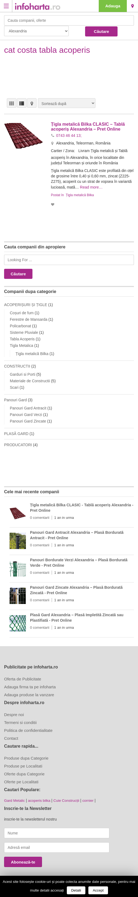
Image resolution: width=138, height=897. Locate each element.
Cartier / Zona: (63, 150)
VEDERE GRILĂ (11, 103)
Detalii (76, 890)
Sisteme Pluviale (24, 331)
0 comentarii (39, 517)
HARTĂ (32, 103)
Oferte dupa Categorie (24, 773)
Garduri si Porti (22, 373)
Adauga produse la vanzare (29, 694)
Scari (14, 386)
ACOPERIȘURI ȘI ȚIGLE (25, 304)
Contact (11, 737)
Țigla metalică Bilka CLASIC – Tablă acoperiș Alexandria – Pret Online (88, 126)
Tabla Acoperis (22, 338)
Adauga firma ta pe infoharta (30, 686)
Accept (98, 890)
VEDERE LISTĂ (21, 103)
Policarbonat (20, 325)
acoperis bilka (40, 799)
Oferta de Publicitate (22, 678)
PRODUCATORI (18, 444)
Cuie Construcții (68, 799)
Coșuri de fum (22, 312)
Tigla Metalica (21, 345)
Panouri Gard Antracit (28, 407)
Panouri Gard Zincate (28, 420)
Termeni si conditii (20, 721)
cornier (91, 799)
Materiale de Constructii (30, 380)
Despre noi (14, 713)
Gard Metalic (15, 799)
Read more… (106, 186)
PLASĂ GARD (16, 433)
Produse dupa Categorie (26, 757)
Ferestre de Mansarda (28, 318)
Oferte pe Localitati (21, 781)
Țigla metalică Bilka (80, 194)
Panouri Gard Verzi (26, 414)
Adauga (112, 6)
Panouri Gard (15, 399)
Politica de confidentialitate (28, 729)
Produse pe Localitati (23, 765)
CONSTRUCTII (17, 365)
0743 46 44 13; (69, 135)
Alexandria (132, 6)
